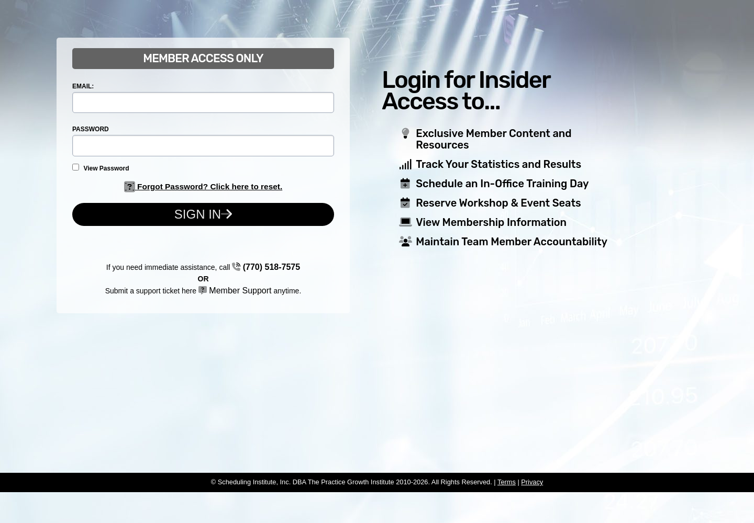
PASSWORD (90, 129)
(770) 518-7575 (266, 267)
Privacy (532, 482)
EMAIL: (83, 86)
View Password (100, 168)
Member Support (235, 290)
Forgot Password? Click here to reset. (203, 186)
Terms (506, 482)
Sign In (203, 214)
